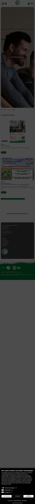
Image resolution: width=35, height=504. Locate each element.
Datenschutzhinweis (17, 500)
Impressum (10, 500)
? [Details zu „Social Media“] (12, 490)
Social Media (7, 490)
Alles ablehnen (6, 496)
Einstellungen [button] (24, 500)
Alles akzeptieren (28, 496)
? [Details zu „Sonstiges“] (11, 492)
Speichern (17, 496)
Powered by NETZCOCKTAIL (17, 502)
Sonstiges (7, 492)
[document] (17, 478)
